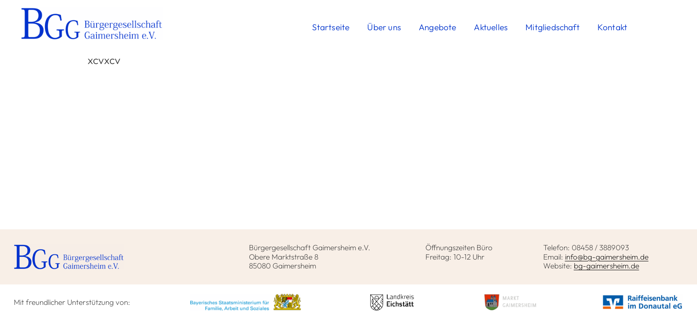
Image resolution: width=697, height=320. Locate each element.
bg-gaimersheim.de (606, 265)
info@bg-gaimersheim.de (607, 256)
